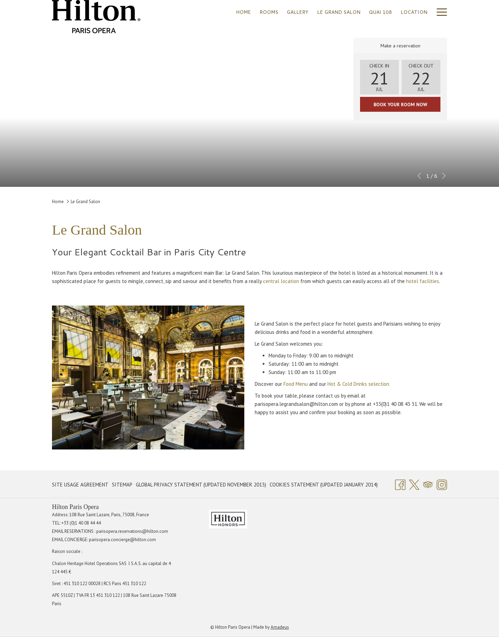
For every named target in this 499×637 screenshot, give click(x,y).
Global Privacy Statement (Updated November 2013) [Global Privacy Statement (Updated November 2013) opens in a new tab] (201, 486)
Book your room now (400, 104)
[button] (379, 77)
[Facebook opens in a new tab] (400, 483)
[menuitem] (243, 12)
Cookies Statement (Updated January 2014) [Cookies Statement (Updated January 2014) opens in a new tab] (324, 486)
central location (281, 281)
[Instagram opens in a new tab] (442, 483)
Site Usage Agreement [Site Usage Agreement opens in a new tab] (80, 486)
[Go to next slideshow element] (444, 176)
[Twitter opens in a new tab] (414, 483)
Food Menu (295, 384)
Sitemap (122, 484)
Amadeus (280, 627)
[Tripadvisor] (428, 483)
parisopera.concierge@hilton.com (122, 540)
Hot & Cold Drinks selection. (359, 384)
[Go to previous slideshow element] (419, 176)
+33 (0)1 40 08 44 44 (81, 523)
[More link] (439, 12)
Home (58, 201)
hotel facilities (422, 281)
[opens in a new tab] (228, 518)
